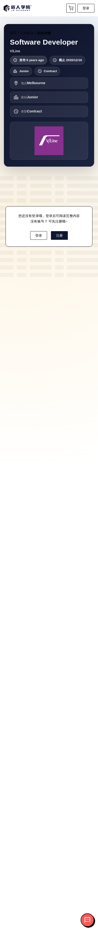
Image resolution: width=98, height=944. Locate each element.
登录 (86, 8)
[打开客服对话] (87, 920)
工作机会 (27, 33)
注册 (59, 235)
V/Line (15, 51)
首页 (13, 33)
